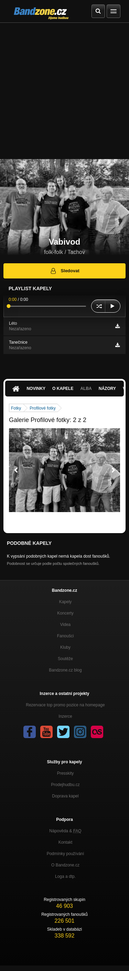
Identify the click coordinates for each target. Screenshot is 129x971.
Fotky (16, 408)
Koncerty (65, 613)
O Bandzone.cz (65, 865)
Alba (86, 388)
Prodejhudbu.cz (65, 784)
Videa (65, 624)
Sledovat (64, 271)
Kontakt (65, 842)
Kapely (65, 601)
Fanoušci (65, 636)
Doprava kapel (65, 796)
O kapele (62, 388)
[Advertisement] (64, 91)
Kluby (65, 647)
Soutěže (65, 658)
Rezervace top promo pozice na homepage (65, 705)
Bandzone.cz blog (65, 670)
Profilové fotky (42, 408)
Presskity (65, 773)
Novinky (35, 388)
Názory (107, 388)
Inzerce (65, 716)
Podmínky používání (65, 853)
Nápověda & (65, 830)
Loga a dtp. (65, 876)
